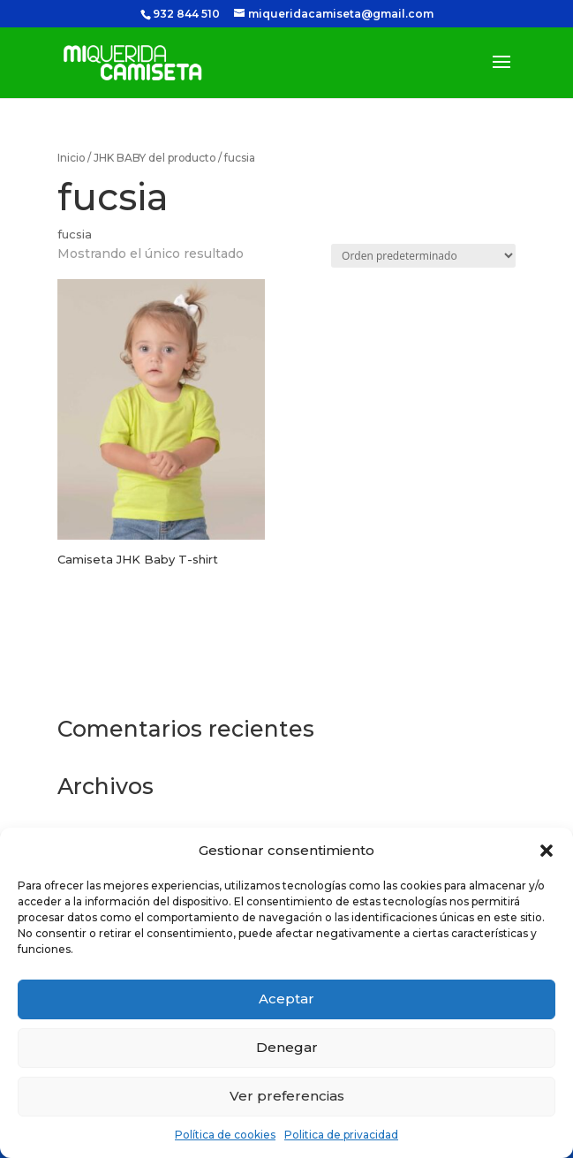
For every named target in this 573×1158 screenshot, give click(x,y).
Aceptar (286, 998)
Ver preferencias (287, 1095)
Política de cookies (225, 1134)
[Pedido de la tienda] (423, 256)
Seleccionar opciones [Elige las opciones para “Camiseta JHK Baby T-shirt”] (130, 625)
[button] (546, 850)
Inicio (71, 157)
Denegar (287, 1047)
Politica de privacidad (341, 1134)
